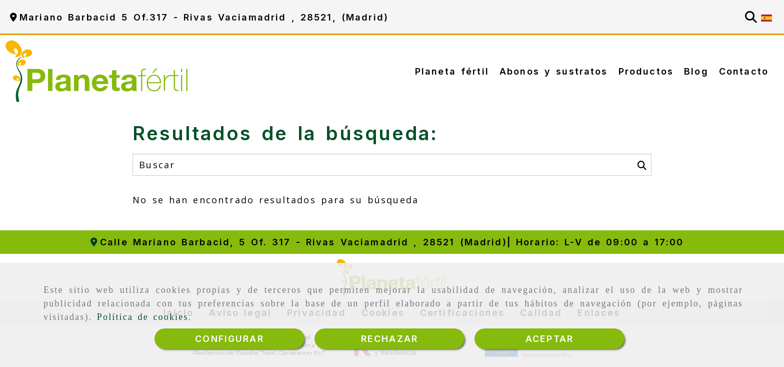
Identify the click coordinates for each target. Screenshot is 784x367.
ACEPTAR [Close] (550, 338)
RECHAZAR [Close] (389, 338)
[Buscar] (751, 17)
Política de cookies (142, 319)
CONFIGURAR (229, 338)
